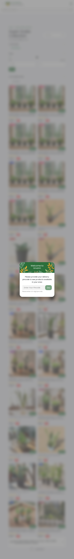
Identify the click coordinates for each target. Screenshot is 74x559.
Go (48, 287)
